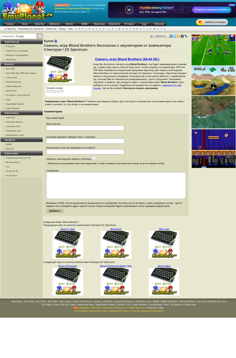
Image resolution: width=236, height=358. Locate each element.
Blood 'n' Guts (68, 234)
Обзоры (62, 29)
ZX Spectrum (10, 29)
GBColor (69, 24)
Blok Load (164, 234)
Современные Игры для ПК (18, 158)
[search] (18, 36)
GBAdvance (54, 24)
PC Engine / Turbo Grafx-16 (18, 95)
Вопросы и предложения (17, 55)
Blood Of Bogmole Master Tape (116, 271)
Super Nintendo (12, 108)
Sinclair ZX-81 (12, 171)
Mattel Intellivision (13, 86)
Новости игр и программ (17, 51)
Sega (144, 24)
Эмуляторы (16, 306)
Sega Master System (15, 104)
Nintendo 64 (114, 24)
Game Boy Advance (14, 122)
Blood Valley (164, 271)
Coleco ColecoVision (82, 306)
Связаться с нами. (155, 313)
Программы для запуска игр (30, 29)
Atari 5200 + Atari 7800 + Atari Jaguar (53, 306)
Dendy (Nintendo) (13, 82)
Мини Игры (99, 24)
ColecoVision (11, 77)
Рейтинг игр (51, 29)
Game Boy (39, 24)
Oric (7, 167)
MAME (85, 24)
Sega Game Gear (13, 131)
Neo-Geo (10, 149)
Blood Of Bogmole (67, 271)
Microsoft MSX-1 (13, 162)
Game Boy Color (13, 126)
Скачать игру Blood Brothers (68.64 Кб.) (127, 59)
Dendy (25, 24)
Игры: (70, 29)
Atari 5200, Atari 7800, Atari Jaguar (21, 73)
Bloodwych (115, 234)
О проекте (10, 46)
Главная (10, 24)
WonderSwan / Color (15, 135)
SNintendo (159, 24)
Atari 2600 (10, 69)
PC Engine (129, 24)
